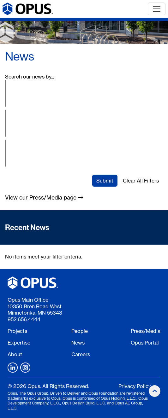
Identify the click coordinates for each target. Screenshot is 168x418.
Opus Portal (145, 343)
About (15, 354)
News (78, 343)
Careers (80, 354)
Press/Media (145, 331)
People (79, 331)
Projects (17, 331)
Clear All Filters (141, 180)
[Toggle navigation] (156, 9)
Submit (104, 180)
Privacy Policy (134, 386)
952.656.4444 (24, 319)
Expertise (19, 343)
